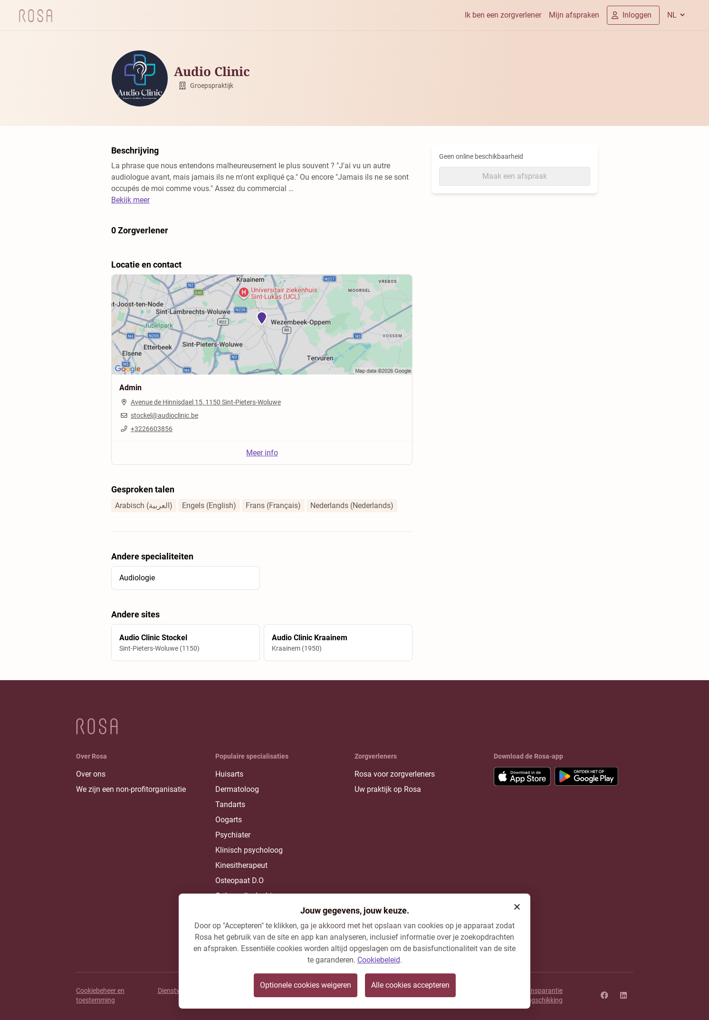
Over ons (90, 774)
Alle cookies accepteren (410, 985)
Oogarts (228, 819)
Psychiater (232, 834)
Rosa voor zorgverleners (394, 774)
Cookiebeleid (378, 959)
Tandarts (230, 804)
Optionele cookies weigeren (305, 985)
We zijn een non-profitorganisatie (131, 789)
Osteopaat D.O (239, 880)
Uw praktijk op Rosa (387, 789)
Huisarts (229, 774)
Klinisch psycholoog (249, 850)
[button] (517, 907)
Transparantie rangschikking (542, 995)
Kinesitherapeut (241, 865)
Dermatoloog (237, 789)
